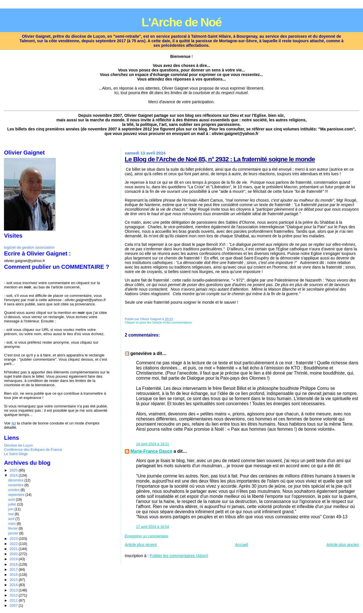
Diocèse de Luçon (18, 445)
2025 (14, 470)
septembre (17, 495)
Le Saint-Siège (16, 454)
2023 (14, 538)
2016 (14, 574)
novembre (16, 485)
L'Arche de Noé (181, 22)
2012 (14, 595)
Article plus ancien (342, 544)
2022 (14, 544)
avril (12, 519)
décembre (16, 480)
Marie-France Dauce (151, 451)
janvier (13, 533)
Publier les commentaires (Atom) (179, 555)
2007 (14, 605)
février (13, 528)
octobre (14, 490)
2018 (14, 564)
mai (11, 514)
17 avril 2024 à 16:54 (152, 527)
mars (12, 524)
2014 (14, 585)
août (12, 500)
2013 (14, 590)
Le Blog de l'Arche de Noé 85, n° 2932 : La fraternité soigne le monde (220, 159)
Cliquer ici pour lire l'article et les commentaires (158, 322)
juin (11, 509)
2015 (14, 580)
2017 (14, 569)
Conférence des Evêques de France (33, 449)
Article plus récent (141, 544)
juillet (12, 504)
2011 (14, 600)
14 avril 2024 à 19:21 (152, 444)
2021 (14, 549)
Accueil (241, 544)
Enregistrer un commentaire (146, 536)
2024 (14, 475)
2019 (14, 559)
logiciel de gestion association (29, 247)
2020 (14, 554)
